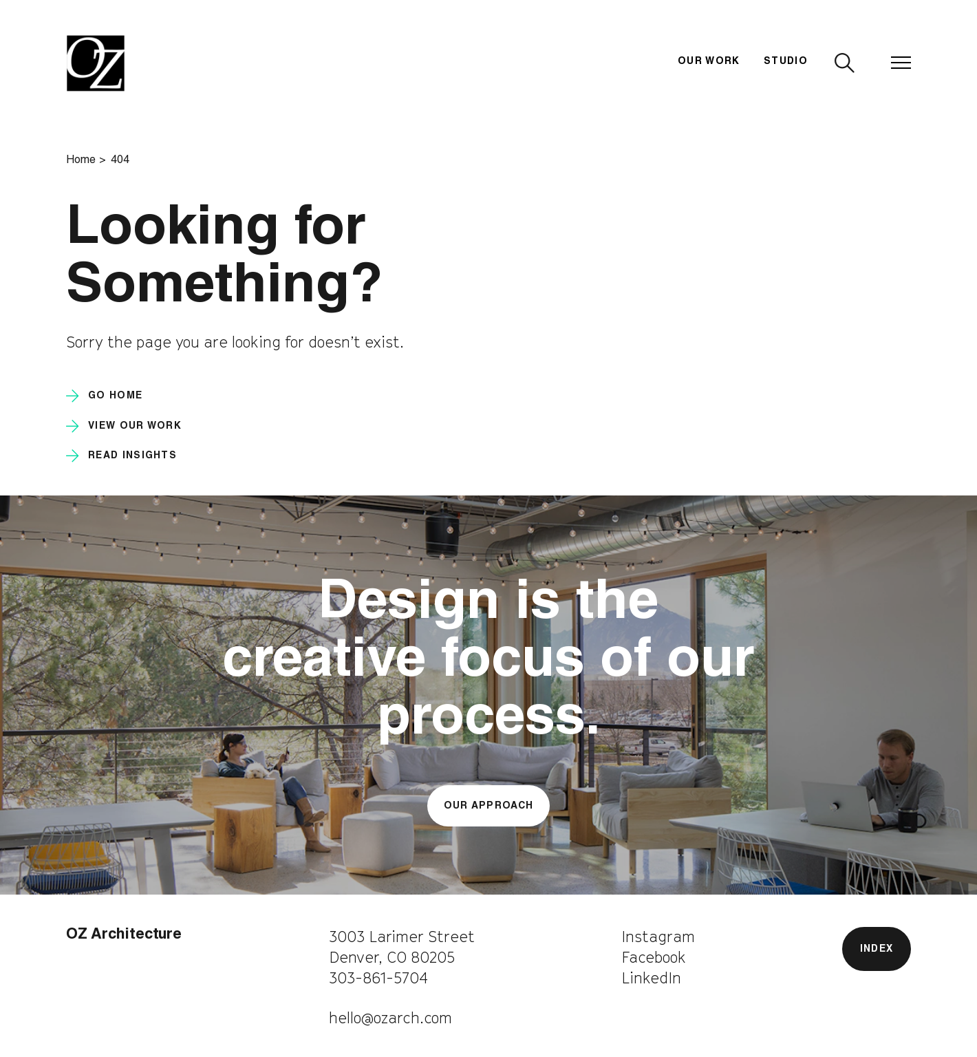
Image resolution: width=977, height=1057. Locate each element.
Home (81, 161)
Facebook (653, 957)
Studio (786, 62)
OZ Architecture (124, 935)
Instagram (658, 937)
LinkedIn (651, 978)
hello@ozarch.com (390, 1018)
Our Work (709, 62)
